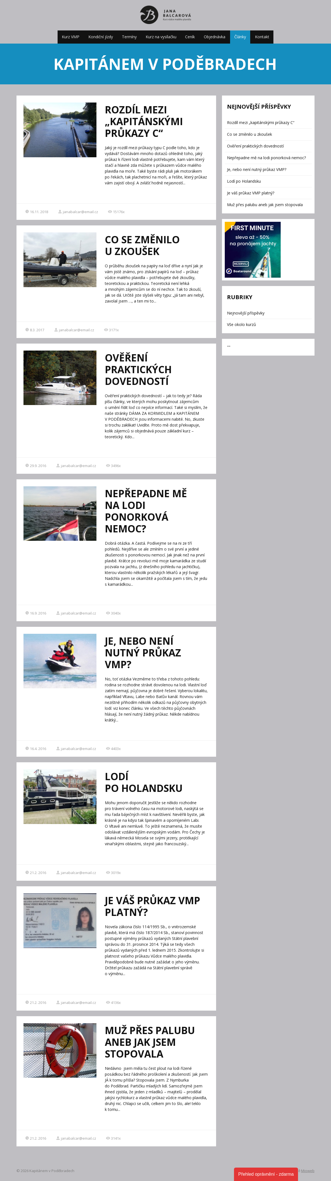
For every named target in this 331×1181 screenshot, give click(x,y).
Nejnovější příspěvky (245, 313)
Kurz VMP (70, 36)
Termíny (129, 36)
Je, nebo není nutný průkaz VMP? (143, 652)
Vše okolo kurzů (241, 324)
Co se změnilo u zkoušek (142, 245)
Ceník (190, 36)
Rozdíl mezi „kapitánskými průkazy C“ (144, 121)
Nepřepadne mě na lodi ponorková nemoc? (146, 511)
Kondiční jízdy (100, 36)
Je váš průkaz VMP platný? (152, 906)
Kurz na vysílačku (161, 36)
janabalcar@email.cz (78, 211)
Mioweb (308, 1170)
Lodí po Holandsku (144, 782)
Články (240, 36)
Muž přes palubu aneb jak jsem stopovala (150, 1042)
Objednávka (214, 36)
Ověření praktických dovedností (138, 369)
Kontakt (262, 36)
